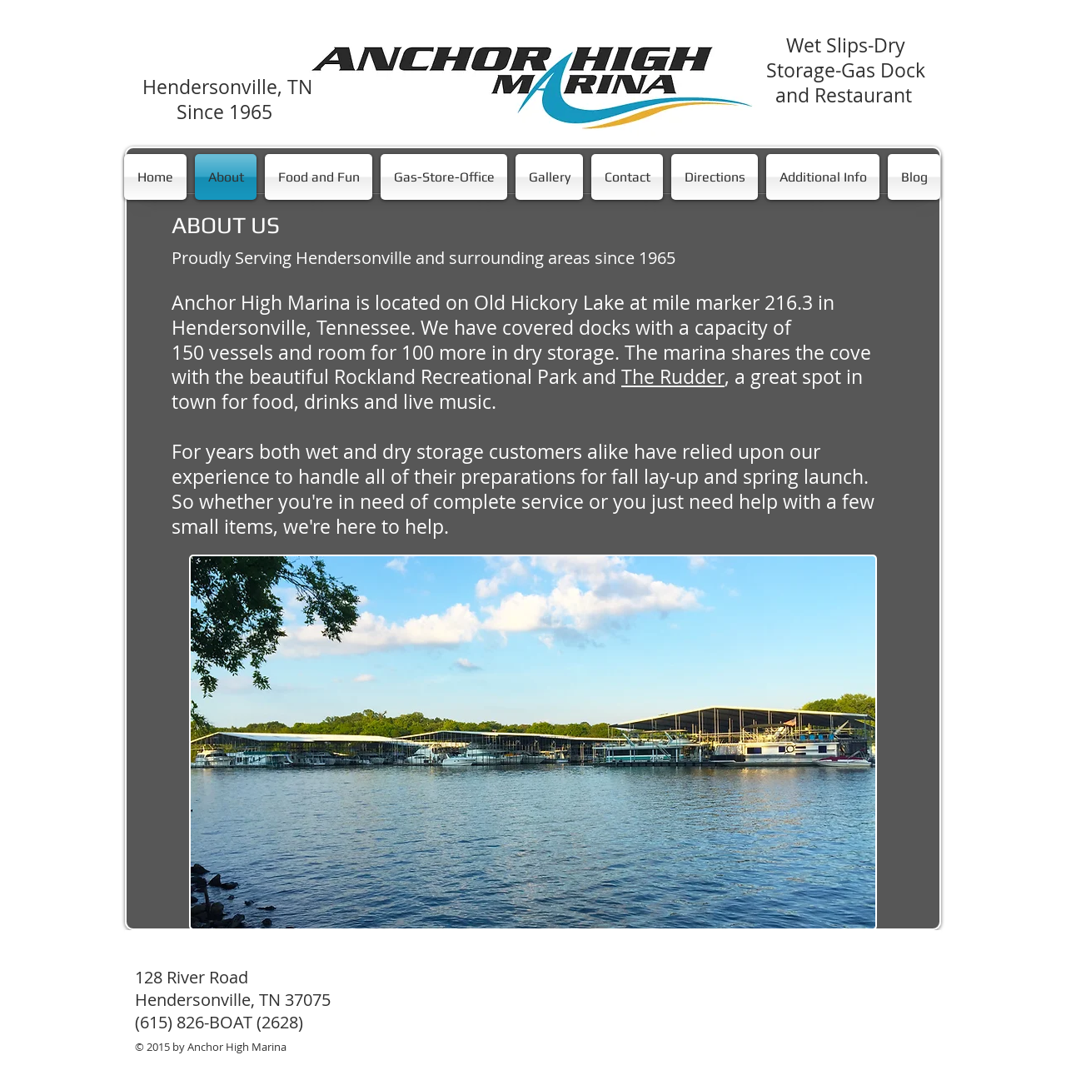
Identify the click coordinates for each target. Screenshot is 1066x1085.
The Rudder (673, 377)
